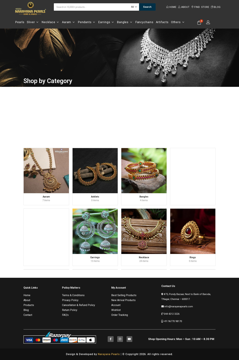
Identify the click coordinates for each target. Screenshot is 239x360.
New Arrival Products (123, 300)
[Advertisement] (119, 114)
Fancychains (144, 22)
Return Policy (69, 310)
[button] (134, 7)
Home (171, 7)
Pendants (87, 22)
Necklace (51, 22)
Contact (27, 314)
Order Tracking (119, 314)
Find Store (200, 7)
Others (178, 22)
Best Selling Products (123, 295)
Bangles (125, 22)
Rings (193, 257)
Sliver (33, 22)
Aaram (69, 22)
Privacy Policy (70, 300)
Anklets (95, 196)
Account (115, 305)
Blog (216, 7)
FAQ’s (65, 314)
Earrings (106, 22)
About (184, 7)
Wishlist (116, 310)
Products (28, 305)
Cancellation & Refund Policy (78, 305)
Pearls (19, 22)
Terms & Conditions (73, 295)
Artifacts (162, 22)
